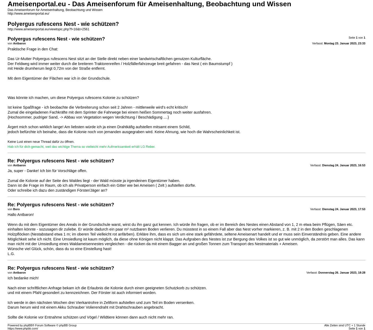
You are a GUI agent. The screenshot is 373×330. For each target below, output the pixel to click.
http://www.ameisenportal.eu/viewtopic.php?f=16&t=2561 (48, 29)
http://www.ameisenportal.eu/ (28, 13)
